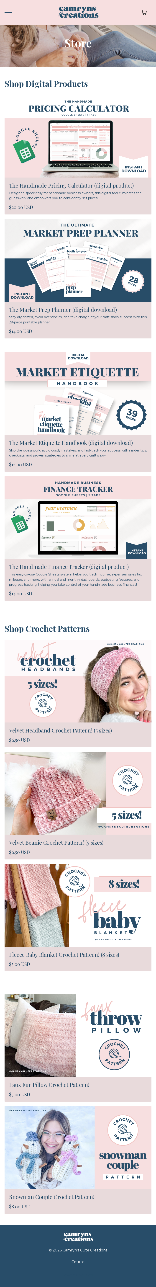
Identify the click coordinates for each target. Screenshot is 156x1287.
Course (78, 1262)
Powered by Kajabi (78, 1275)
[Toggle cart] (144, 12)
